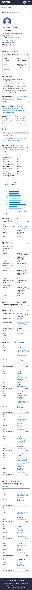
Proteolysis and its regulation (22, 512)
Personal (20, 99)
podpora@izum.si (22, 583)
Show (4, 214)
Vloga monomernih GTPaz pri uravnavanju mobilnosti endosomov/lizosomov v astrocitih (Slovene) (22, 400)
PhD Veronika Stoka (22, 363)
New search (4, 7)
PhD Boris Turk (21, 429)
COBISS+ (5, 101)
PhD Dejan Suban (22, 226)
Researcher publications (11, 12)
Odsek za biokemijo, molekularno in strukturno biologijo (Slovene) (23, 324)
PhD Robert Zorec (22, 410)
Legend (21, 342)
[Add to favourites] (29, 16)
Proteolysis (20, 562)
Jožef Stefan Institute (20, 319)
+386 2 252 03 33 (10, 583)
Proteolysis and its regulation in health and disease (23, 495)
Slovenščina (12, 580)
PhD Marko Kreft (22, 386)
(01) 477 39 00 (7, 41)
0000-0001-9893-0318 (14, 38)
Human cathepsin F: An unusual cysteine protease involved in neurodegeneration (23, 352)
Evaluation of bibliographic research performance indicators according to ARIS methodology (14, 111)
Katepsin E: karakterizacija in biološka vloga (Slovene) (22, 441)
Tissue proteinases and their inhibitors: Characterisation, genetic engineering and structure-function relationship (23, 462)
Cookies (9, 588)
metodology (17, 106)
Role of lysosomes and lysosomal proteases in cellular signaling (23, 421)
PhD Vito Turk (21, 448)
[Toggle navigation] (29, 2)
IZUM (9, 586)
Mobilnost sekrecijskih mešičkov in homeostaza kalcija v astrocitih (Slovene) (22, 377)
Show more (23, 211)
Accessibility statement (18, 588)
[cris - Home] (5, 2)
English (21, 580)
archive (18, 140)
